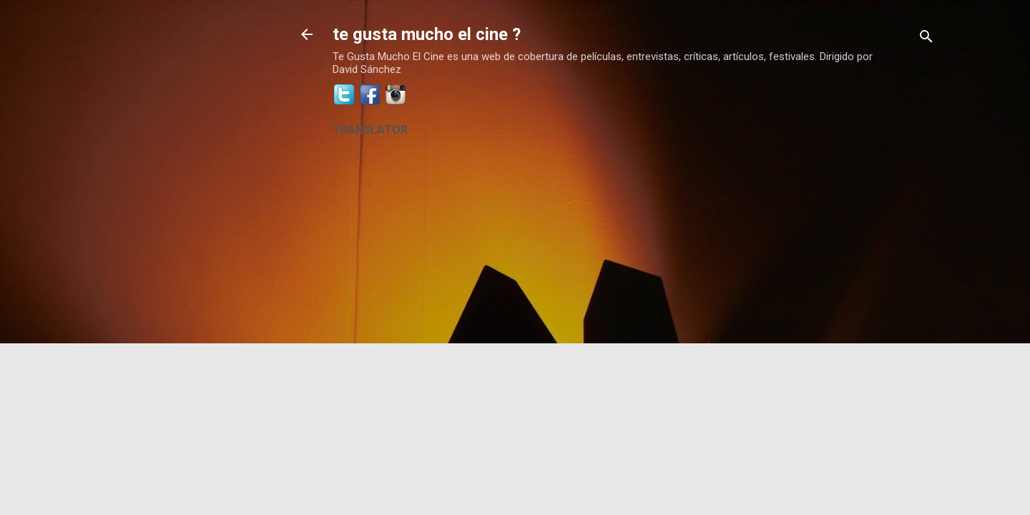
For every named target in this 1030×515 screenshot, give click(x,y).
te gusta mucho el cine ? (427, 34)
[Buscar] (926, 39)
